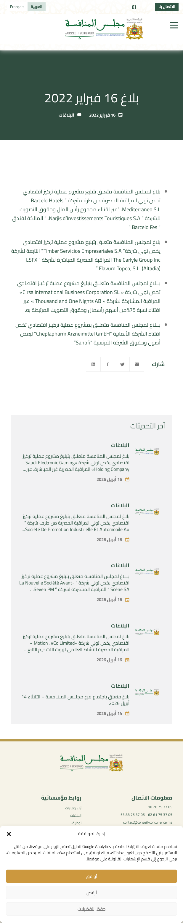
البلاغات (66, 115)
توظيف (76, 822)
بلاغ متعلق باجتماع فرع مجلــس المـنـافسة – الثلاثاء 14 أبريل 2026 (75, 716)
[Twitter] (122, 364)
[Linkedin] (93, 364)
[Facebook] (107, 364)
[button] (9, 834)
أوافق (91, 876)
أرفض (91, 892)
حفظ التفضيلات (91, 909)
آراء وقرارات (73, 808)
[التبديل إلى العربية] (37, 6)
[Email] (136, 364)
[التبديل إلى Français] (17, 6)
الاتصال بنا (166, 6)
